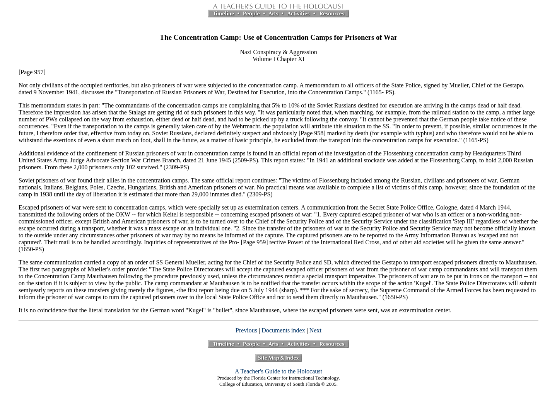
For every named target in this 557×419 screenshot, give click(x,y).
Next (315, 330)
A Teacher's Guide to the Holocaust (278, 371)
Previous (246, 330)
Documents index (283, 330)
